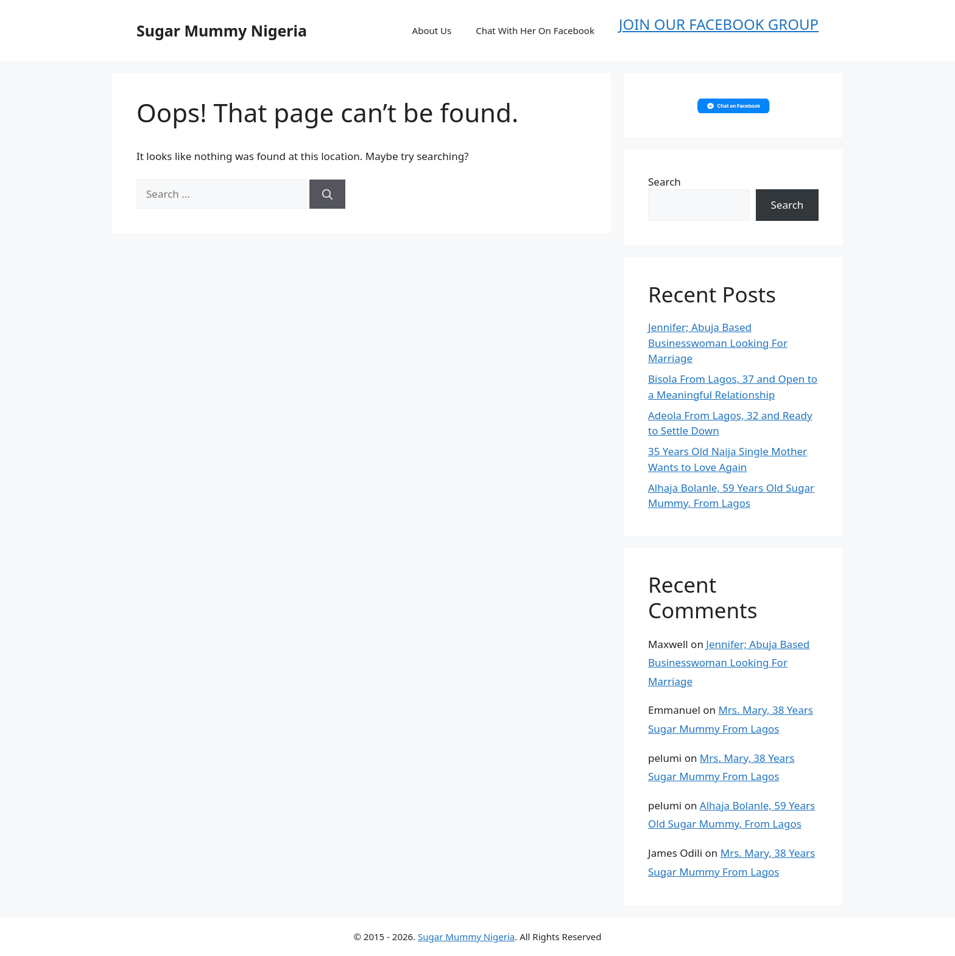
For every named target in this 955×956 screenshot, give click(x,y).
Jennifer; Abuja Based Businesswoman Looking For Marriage (718, 342)
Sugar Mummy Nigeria (221, 30)
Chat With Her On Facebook (535, 30)
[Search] (327, 194)
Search (664, 182)
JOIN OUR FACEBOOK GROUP (719, 24)
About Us (432, 30)
